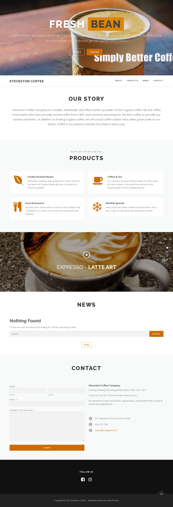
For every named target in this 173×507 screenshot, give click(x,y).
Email (13, 453)
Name (13, 440)
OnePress (92, 500)
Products (132, 81)
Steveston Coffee (27, 81)
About (118, 81)
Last (51, 448)
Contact (158, 81)
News (146, 81)
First (12, 448)
